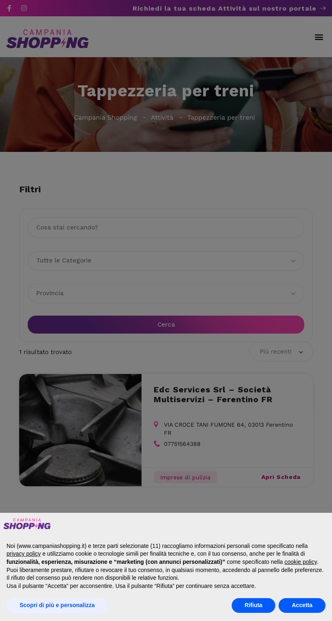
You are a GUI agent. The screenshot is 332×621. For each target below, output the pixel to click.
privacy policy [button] (24, 553)
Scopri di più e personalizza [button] (57, 605)
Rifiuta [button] (254, 605)
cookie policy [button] (301, 562)
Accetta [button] (302, 605)
